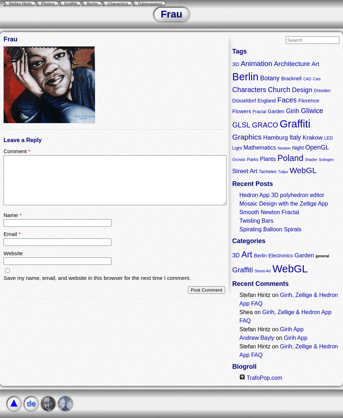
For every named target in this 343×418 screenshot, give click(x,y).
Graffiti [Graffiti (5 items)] (242, 270)
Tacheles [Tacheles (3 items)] (268, 171)
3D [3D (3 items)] (236, 255)
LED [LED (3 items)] (328, 138)
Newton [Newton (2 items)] (284, 148)
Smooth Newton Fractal (269, 212)
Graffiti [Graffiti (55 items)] (295, 124)
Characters (118, 3)
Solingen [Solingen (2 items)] (326, 159)
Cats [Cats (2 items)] (317, 79)
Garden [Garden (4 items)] (276, 111)
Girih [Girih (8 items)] (292, 111)
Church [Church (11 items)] (279, 90)
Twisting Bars (256, 221)
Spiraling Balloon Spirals (270, 229)
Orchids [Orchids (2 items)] (238, 159)
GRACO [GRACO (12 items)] (265, 125)
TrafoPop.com (260, 378)
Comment (17, 151)
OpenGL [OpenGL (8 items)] (317, 147)
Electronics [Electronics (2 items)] (280, 255)
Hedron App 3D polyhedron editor (281, 195)
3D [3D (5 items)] (235, 64)
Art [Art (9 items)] (246, 254)
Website (13, 253)
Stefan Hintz (20, 3)
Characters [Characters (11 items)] (249, 90)
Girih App (292, 329)
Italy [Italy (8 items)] (295, 137)
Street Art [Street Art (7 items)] (244, 171)
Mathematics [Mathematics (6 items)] (259, 147)
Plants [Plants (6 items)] (268, 159)
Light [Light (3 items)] (237, 148)
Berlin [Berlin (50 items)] (245, 76)
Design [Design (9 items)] (302, 90)
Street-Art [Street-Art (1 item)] (262, 271)
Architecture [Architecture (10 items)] (292, 63)
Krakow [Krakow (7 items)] (313, 137)
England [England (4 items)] (267, 101)
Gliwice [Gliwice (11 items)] (312, 111)
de (31, 403)
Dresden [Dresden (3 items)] (322, 90)
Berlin (92, 3)
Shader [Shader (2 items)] (311, 159)
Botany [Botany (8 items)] (270, 78)
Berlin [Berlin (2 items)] (260, 255)
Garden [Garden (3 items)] (304, 255)
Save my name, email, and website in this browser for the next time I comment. (97, 278)
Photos (48, 3)
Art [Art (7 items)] (315, 64)
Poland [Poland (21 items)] (291, 158)
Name (12, 215)
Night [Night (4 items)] (298, 148)
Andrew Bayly (256, 338)
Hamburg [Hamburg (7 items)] (275, 137)
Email (12, 234)
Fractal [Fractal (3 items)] (259, 111)
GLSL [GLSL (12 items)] (241, 125)
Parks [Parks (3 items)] (252, 159)
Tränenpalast (150, 3)
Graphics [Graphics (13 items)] (247, 137)
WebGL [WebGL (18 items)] (303, 170)
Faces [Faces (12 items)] (287, 100)
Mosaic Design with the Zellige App (283, 204)
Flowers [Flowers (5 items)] (241, 111)
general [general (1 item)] (322, 256)
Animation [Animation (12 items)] (257, 63)
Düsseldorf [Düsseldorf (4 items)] (244, 101)
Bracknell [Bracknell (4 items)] (291, 78)
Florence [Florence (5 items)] (308, 100)
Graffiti (70, 3)
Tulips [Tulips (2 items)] (283, 172)
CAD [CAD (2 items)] (307, 79)
